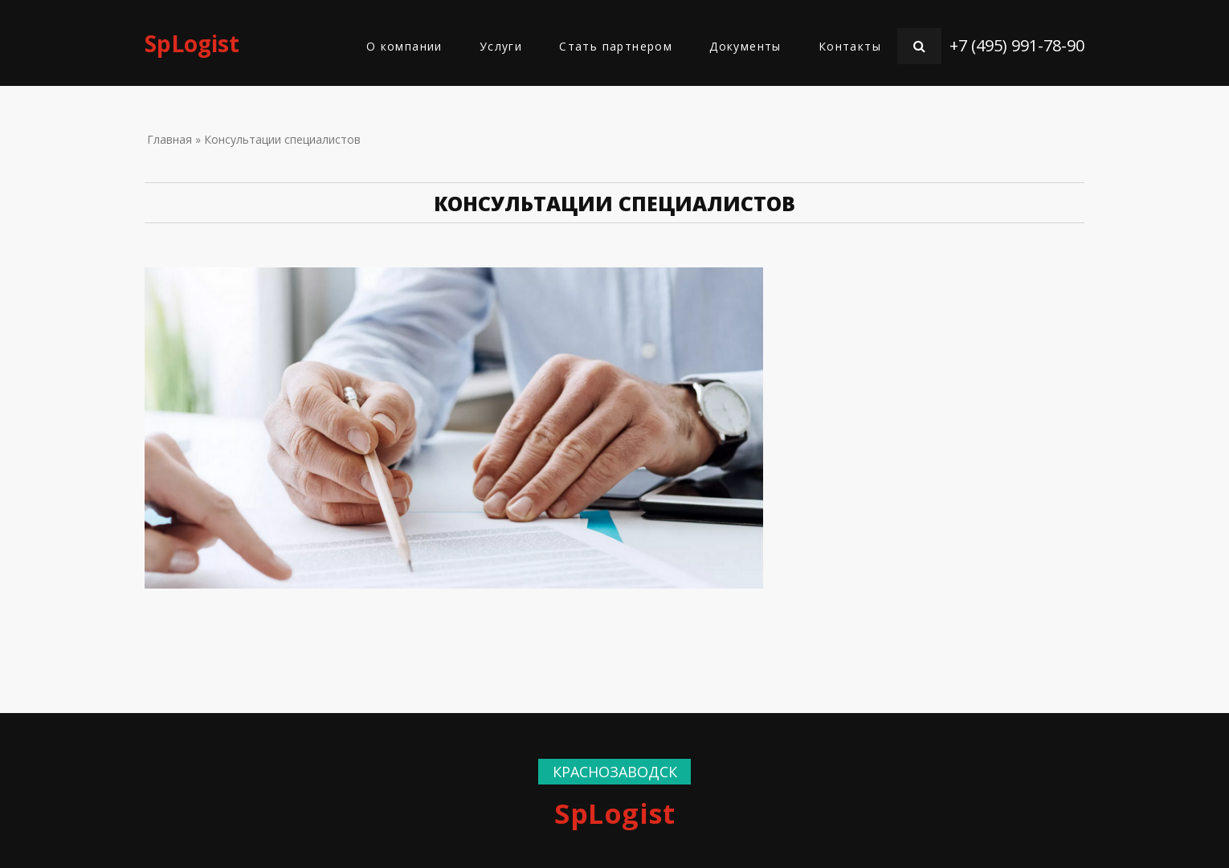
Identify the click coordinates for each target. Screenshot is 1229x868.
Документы (745, 46)
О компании (404, 46)
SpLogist (192, 43)
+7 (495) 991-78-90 (1016, 45)
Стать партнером (615, 46)
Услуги (501, 46)
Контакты (850, 46)
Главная (169, 139)
